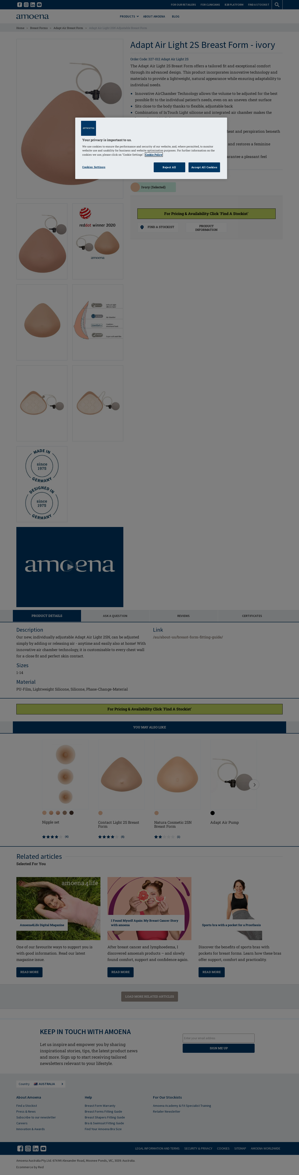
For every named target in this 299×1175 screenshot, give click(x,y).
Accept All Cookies (204, 167)
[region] (151, 148)
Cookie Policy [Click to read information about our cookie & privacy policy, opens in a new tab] (153, 154)
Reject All (169, 167)
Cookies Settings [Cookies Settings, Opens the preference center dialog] (93, 167)
